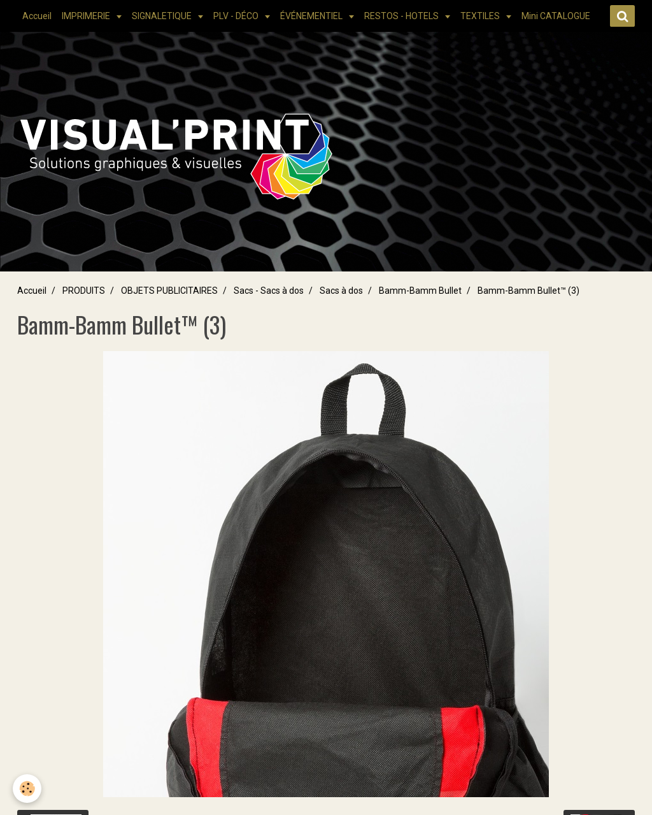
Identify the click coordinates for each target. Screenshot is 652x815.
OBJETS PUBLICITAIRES (169, 290)
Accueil (37, 16)
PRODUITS (83, 290)
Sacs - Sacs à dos (269, 290)
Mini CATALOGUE (555, 16)
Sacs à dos (341, 290)
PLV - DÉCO (236, 16)
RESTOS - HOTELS (402, 16)
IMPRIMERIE (87, 16)
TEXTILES (481, 16)
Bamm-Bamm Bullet (420, 290)
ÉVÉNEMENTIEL (312, 16)
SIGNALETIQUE (163, 16)
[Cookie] (27, 788)
